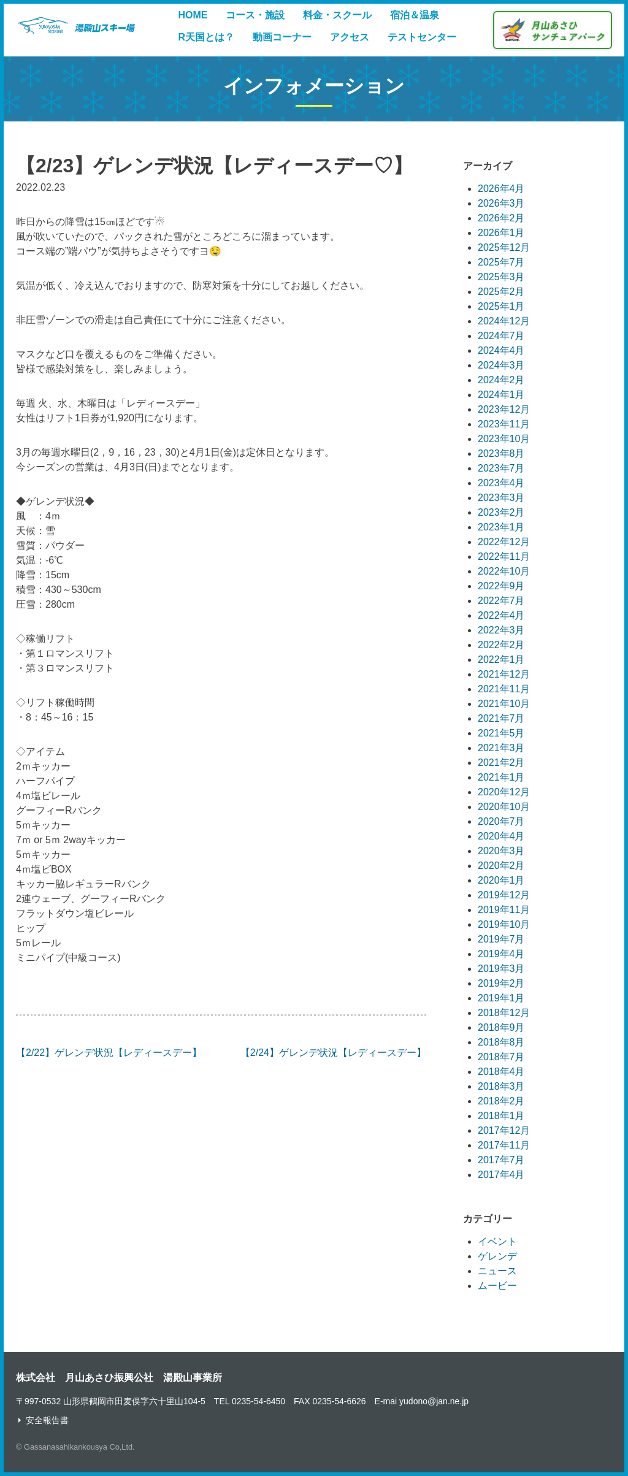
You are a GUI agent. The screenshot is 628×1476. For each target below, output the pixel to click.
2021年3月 (501, 748)
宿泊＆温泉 (414, 15)
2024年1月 (501, 394)
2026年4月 (501, 188)
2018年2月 (501, 1101)
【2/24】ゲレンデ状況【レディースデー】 (333, 1052)
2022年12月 (504, 542)
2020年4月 (501, 836)
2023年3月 (501, 497)
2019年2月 (501, 983)
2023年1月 (501, 527)
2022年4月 (501, 615)
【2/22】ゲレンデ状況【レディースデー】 (109, 1052)
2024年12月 (504, 321)
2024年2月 (501, 380)
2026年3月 (501, 203)
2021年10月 (504, 703)
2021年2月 (501, 762)
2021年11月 (504, 689)
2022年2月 (501, 645)
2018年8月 (501, 1042)
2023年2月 (501, 512)
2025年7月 (501, 262)
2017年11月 (504, 1145)
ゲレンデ (497, 1256)
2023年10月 (504, 439)
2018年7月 (501, 1057)
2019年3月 (501, 968)
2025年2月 (501, 291)
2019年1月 (501, 998)
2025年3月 (501, 277)
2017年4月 (501, 1174)
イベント (497, 1241)
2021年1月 (501, 777)
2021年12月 (504, 674)
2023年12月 (504, 409)
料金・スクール (337, 15)
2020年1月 (501, 880)
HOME (192, 15)
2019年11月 (504, 909)
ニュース (497, 1271)
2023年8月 (501, 453)
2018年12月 (504, 1013)
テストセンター (422, 37)
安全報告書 (47, 1420)
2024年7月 (501, 336)
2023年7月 (501, 468)
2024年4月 (501, 350)
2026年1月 (501, 233)
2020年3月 (501, 851)
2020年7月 (501, 821)
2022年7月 (501, 600)
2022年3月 (501, 630)
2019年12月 (504, 895)
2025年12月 (504, 247)
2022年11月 (504, 556)
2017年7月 (501, 1160)
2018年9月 (501, 1027)
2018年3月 (501, 1086)
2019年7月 (501, 939)
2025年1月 (501, 306)
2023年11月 (504, 424)
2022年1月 (501, 659)
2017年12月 (504, 1130)
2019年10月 (504, 924)
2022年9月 (501, 586)
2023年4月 (501, 483)
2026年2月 (501, 218)
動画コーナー (282, 37)
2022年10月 (504, 571)
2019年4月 (501, 954)
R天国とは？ (206, 37)
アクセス (349, 37)
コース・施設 (255, 15)
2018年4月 (501, 1071)
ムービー (497, 1285)
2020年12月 (504, 792)
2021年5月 (501, 733)
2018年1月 (501, 1116)
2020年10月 (504, 806)
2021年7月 (501, 718)
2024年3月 (501, 365)
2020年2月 (501, 865)
